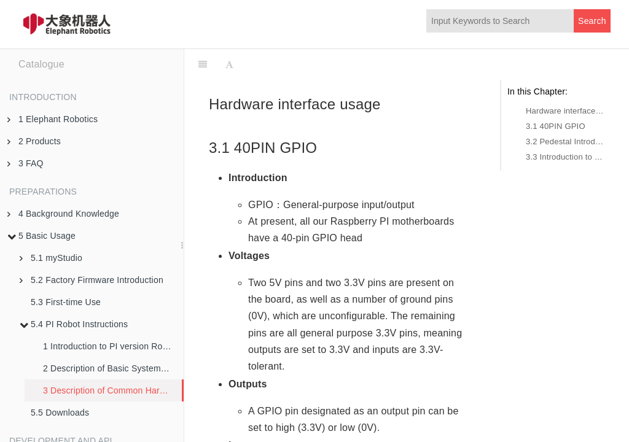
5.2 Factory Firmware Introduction (91, 280)
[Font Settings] (229, 64)
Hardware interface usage (565, 110)
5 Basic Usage (41, 236)
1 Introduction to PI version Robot (109, 346)
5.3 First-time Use (66, 302)
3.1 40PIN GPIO (555, 126)
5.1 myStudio (51, 258)
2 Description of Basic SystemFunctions (113, 368)
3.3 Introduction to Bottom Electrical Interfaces (565, 156)
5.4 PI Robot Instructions (74, 324)
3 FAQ (25, 163)
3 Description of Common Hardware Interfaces (112, 390)
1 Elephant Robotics (52, 119)
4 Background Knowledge (63, 214)
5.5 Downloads (60, 412)
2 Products (34, 141)
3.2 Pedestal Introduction (565, 141)
